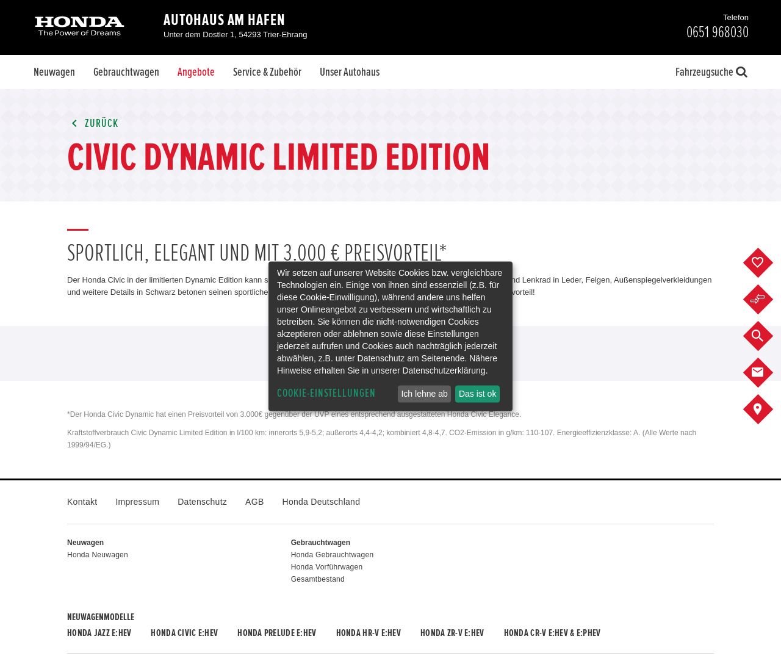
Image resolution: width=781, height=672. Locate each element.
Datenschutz (202, 502)
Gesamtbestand (318, 579)
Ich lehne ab (424, 394)
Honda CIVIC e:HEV (184, 633)
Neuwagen (54, 72)
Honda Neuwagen (97, 555)
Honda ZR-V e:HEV (452, 633)
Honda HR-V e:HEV (368, 633)
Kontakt (82, 502)
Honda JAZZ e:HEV (99, 633)
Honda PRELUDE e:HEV (276, 633)
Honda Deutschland (322, 502)
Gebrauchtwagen (126, 72)
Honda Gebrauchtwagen (332, 555)
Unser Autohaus (350, 72)
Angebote (196, 72)
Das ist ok (477, 394)
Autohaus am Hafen (225, 20)
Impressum (137, 502)
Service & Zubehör (267, 72)
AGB (254, 502)
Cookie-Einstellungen (326, 393)
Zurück (92, 123)
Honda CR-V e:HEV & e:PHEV (552, 633)
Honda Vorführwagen (327, 567)
